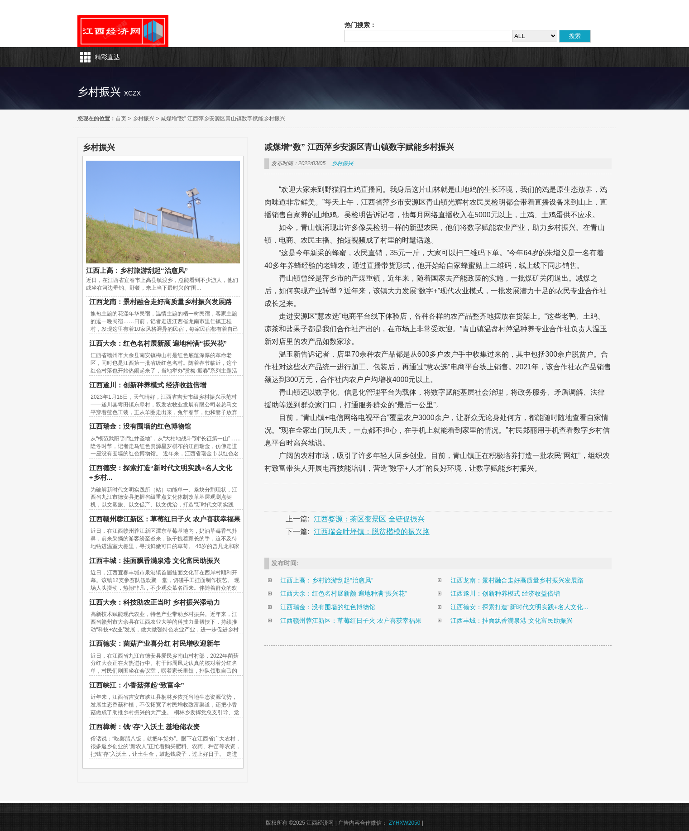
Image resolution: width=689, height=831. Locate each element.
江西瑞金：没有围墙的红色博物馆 (140, 426)
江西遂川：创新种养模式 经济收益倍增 (147, 385)
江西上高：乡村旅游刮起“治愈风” (137, 270)
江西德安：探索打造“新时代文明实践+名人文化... (519, 607)
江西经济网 (122, 31)
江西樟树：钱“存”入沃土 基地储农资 (144, 727)
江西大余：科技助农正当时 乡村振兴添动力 (154, 602)
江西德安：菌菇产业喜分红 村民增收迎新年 (154, 643)
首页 (120, 118)
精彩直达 (107, 57)
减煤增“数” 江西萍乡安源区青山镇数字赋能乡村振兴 (223, 118)
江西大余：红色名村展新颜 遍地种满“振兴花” (158, 343)
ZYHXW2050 (404, 823)
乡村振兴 (143, 118)
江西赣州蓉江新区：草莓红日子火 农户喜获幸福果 (164, 519)
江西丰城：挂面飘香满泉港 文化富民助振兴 (154, 560)
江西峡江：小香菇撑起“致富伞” (136, 685)
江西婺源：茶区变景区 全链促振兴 (369, 519)
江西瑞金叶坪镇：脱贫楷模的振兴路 (372, 531)
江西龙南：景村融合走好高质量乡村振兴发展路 (160, 302)
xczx (132, 93)
